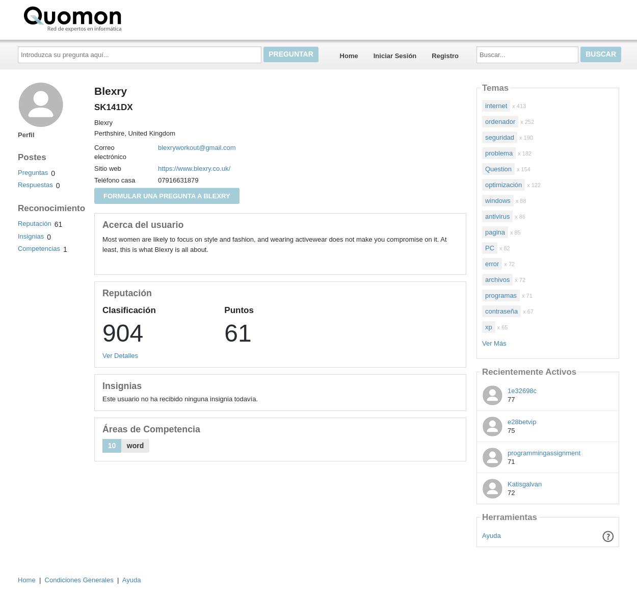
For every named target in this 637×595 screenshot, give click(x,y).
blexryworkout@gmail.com (197, 147)
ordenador (500, 121)
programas (501, 295)
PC (489, 248)
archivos (497, 279)
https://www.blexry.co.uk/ (194, 168)
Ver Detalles (120, 355)
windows (498, 200)
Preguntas (33, 172)
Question (498, 169)
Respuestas (35, 185)
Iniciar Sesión (395, 56)
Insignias (31, 236)
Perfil (26, 135)
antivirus (497, 216)
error (492, 264)
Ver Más (494, 343)
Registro (445, 56)
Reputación (34, 223)
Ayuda (491, 535)
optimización (503, 185)
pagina (495, 232)
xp (488, 327)
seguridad (499, 137)
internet (496, 106)
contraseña (501, 311)
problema (499, 153)
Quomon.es (105, 17)
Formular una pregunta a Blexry (166, 196)
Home (349, 56)
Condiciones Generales (79, 580)
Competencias (39, 248)
